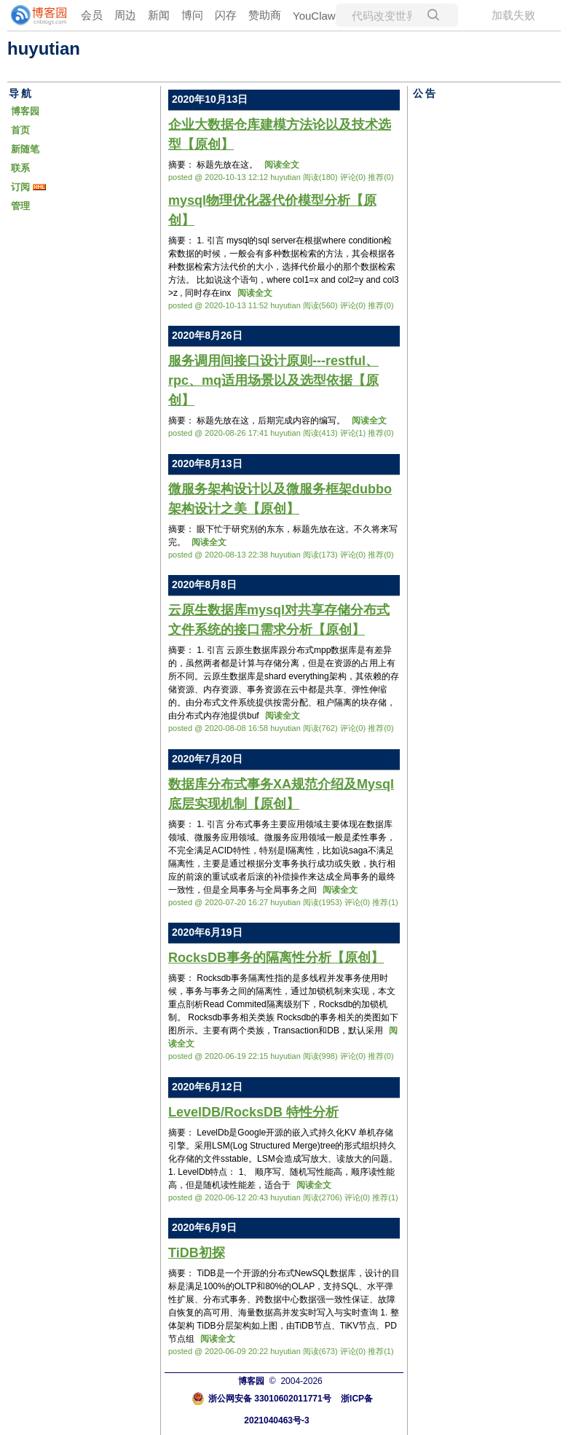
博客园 (25, 111)
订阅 (20, 186)
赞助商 (264, 15)
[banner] (36, 15)
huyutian (43, 48)
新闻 (159, 15)
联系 (20, 168)
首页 (20, 130)
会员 (92, 15)
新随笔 (25, 149)
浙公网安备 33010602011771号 (261, 1398)
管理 (20, 205)
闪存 (226, 15)
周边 (125, 15)
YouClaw (314, 15)
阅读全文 (281, 165)
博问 (192, 15)
